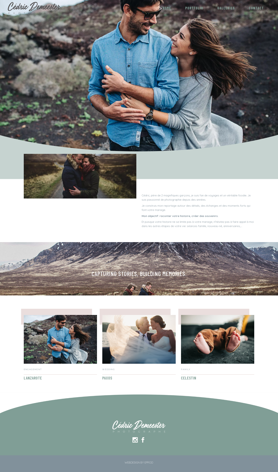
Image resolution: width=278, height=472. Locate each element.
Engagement (33, 369)
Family (185, 369)
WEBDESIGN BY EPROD (139, 462)
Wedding (108, 369)
